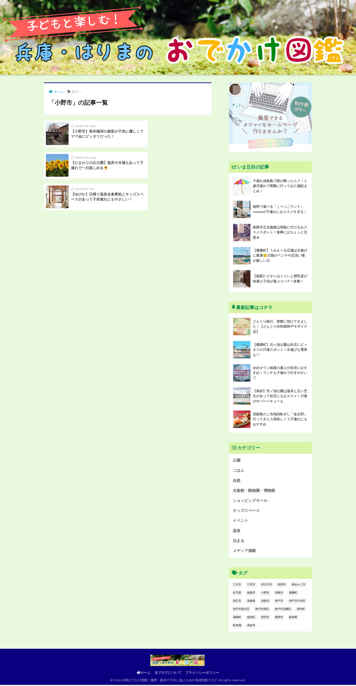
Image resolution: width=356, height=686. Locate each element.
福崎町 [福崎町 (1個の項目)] (237, 618)
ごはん (238, 470)
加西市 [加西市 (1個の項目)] (282, 585)
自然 (236, 481)
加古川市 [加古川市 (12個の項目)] (266, 585)
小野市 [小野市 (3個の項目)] (265, 593)
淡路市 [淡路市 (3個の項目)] (265, 602)
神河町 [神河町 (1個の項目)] (301, 610)
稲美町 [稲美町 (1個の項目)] (251, 618)
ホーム (144, 674)
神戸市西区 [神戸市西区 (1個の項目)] (262, 610)
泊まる (238, 542)
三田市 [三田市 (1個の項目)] (251, 585)
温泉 (236, 531)
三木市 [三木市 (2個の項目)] (237, 585)
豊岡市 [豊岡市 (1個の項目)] (279, 618)
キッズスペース (246, 511)
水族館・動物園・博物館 (254, 491)
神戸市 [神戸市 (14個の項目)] (279, 602)
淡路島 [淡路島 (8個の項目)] (251, 602)
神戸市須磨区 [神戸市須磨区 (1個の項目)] (283, 610)
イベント (240, 521)
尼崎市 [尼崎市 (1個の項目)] (279, 593)
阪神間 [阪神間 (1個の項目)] (293, 618)
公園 (236, 460)
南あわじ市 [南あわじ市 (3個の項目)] (298, 585)
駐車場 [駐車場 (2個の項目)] (237, 626)
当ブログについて (168, 674)
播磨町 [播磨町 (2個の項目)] (293, 593)
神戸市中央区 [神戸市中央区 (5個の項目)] (297, 602)
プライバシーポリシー (202, 674)
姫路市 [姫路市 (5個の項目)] (251, 593)
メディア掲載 (244, 552)
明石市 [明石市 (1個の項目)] (237, 602)
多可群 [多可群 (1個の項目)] (237, 593)
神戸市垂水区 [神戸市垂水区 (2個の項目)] (241, 610)
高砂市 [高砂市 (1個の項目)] (251, 626)
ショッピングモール (250, 501)
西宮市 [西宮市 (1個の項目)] (265, 618)
